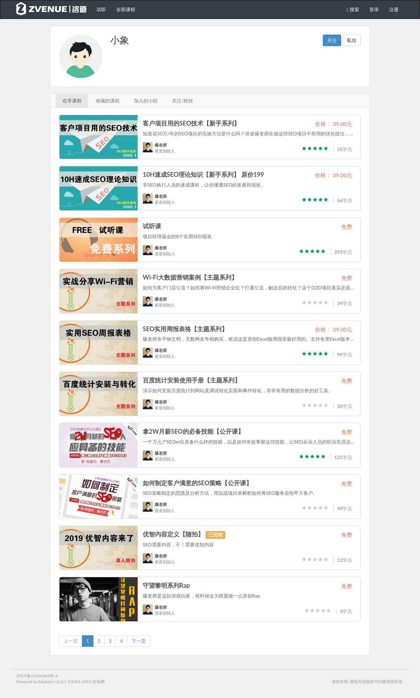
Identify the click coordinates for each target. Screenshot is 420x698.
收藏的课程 (108, 100)
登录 (374, 9)
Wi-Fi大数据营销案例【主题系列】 (190, 277)
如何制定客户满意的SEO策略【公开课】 (197, 483)
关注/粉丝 (182, 100)
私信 (351, 40)
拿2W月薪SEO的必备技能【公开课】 (193, 431)
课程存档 (340, 681)
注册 (394, 9)
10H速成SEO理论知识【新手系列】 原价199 (203, 174)
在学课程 (72, 100)
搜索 (353, 9)
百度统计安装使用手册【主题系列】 (192, 380)
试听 (101, 9)
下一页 (139, 641)
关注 (332, 40)
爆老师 (161, 145)
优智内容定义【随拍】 (173, 534)
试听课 (152, 226)
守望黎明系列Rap (166, 585)
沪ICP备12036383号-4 (37, 675)
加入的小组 (146, 100)
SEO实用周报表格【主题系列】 (185, 329)
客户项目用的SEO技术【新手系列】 (191, 123)
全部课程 (125, 9)
